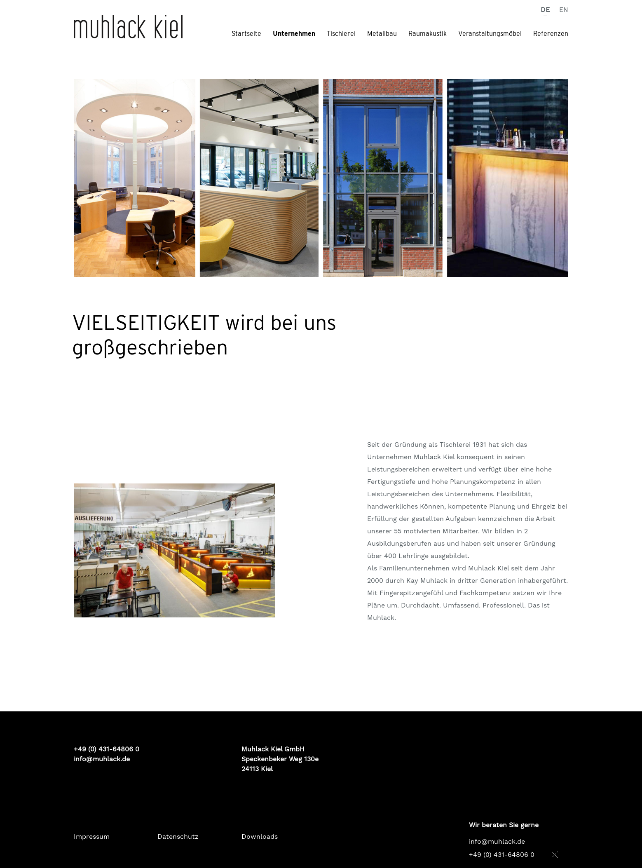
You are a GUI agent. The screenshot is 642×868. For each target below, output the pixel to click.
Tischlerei (341, 33)
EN (563, 10)
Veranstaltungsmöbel (490, 33)
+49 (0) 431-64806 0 (501, 855)
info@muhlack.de (102, 759)
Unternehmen (294, 33)
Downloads (259, 837)
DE (546, 10)
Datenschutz (178, 837)
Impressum (92, 837)
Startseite (246, 33)
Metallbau (382, 33)
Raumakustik (427, 33)
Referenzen (550, 33)
